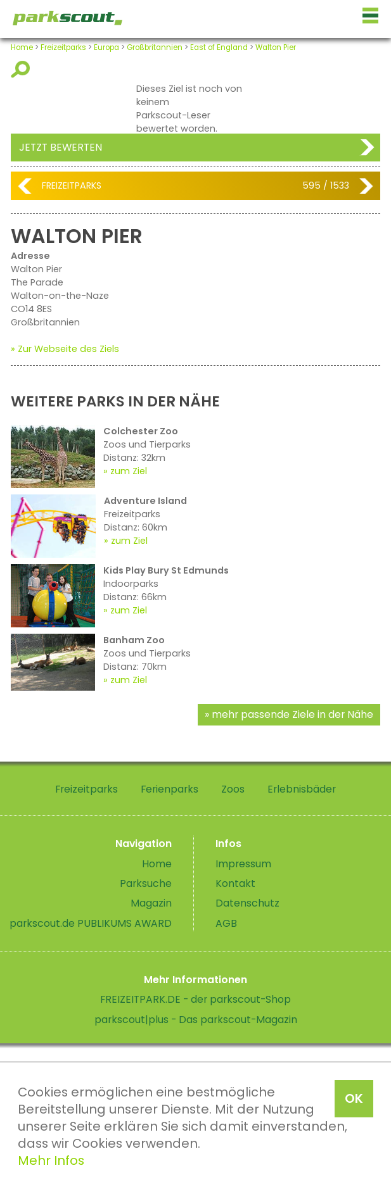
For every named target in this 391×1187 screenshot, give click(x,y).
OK (354, 1098)
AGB (226, 923)
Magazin (151, 903)
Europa (106, 47)
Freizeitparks (63, 47)
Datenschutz (247, 903)
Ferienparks (169, 789)
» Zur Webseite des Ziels (65, 348)
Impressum (243, 864)
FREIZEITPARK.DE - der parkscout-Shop (195, 999)
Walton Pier (275, 47)
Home (22, 47)
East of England (219, 47)
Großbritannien (155, 47)
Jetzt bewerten (60, 147)
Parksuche (146, 883)
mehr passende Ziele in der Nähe (292, 714)
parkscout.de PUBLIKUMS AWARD (91, 923)
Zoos (233, 789)
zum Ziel (128, 471)
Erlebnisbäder (301, 789)
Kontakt (235, 883)
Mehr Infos (51, 1160)
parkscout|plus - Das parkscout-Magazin (195, 1019)
